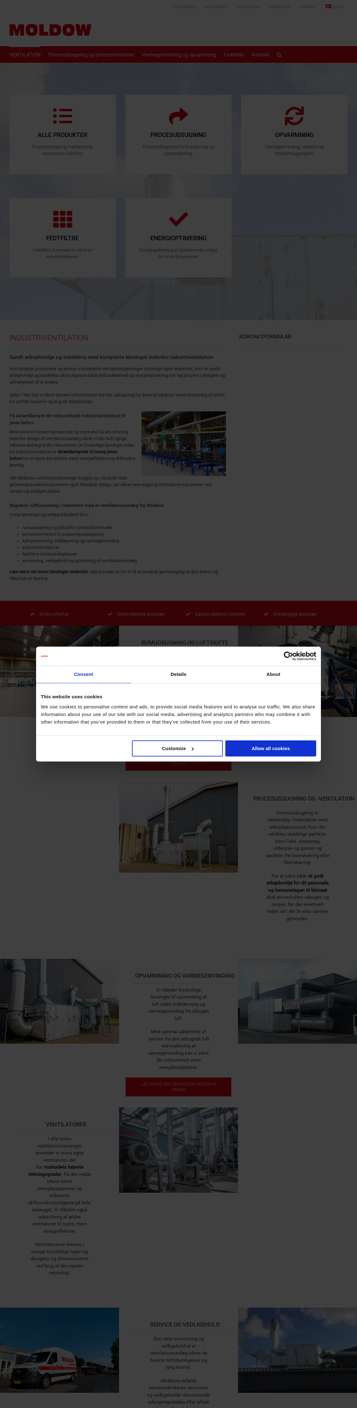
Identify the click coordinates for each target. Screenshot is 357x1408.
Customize (178, 748)
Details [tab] (178, 674)
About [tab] (273, 674)
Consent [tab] (83, 674)
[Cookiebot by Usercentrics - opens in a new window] (288, 656)
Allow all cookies (271, 748)
